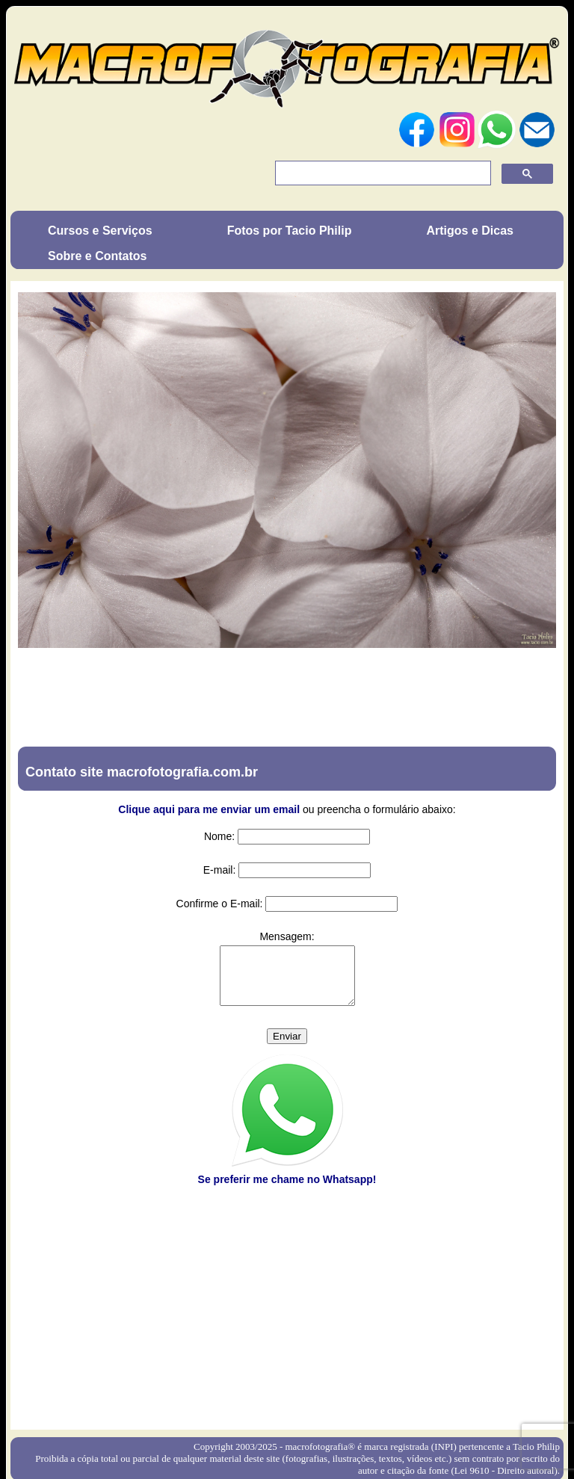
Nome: (219, 836)
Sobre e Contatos (97, 256)
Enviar (287, 1047)
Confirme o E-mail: (219, 904)
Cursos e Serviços (100, 230)
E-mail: (219, 870)
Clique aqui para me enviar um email (209, 809)
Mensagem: (286, 936)
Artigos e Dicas (469, 230)
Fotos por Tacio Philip (289, 230)
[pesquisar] (382, 173)
